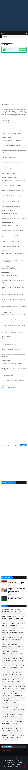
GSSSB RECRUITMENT (6, 646)
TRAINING (16, 728)
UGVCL (21, 728)
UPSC (22, 730)
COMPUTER (4, 623)
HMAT (7, 651)
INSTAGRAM (14, 660)
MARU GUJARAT (18, 674)
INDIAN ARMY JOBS (6, 658)
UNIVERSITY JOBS (15, 730)
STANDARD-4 (5, 716)
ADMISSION (17, 609)
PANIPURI (4, 688)
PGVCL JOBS (17, 688)
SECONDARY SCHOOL (15, 702)
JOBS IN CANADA (5, 670)
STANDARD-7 (5, 719)
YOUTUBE (22, 735)
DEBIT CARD (4, 630)
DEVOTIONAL (12, 630)
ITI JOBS (3, 667)
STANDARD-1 (5, 712)
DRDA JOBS (21, 632)
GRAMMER (4, 644)
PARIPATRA (10, 688)
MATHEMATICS (11, 677)
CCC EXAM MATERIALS (19, 760)
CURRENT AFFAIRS (6, 628)
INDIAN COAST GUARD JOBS (18, 658)
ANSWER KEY (22, 614)
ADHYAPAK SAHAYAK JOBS (7, 609)
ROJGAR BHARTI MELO (11, 698)
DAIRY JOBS (14, 628)
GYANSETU (15, 649)
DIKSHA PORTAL (13, 632)
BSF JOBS (22, 616)
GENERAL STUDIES (6, 639)
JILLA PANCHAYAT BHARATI (13, 667)
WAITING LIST (5, 735)
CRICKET (23, 623)
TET (14, 726)
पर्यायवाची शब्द (11, 737)
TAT (8, 721)
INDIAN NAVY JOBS (6, 660)
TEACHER (12, 721)
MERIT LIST (4, 679)
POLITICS (4, 691)
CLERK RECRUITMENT (12, 621)
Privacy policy (11, 764)
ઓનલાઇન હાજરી (13, 740)
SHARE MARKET (21, 705)
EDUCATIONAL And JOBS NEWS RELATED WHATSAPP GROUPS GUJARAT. (15, 598)
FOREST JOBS (19, 637)
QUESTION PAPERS (6, 695)
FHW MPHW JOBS (11, 637)
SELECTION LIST (5, 705)
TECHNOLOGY (15, 723)
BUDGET (4, 618)
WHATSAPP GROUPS (14, 735)
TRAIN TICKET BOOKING (7, 728)
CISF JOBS (4, 621)
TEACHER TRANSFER (6, 723)
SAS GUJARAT (5, 700)
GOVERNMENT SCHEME (7, 642)
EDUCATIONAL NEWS (13, 635)
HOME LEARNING (14, 651)
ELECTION (21, 635)
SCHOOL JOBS (16, 700)
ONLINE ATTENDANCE (20, 686)
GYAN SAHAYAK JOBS (6, 649)
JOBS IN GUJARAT (5, 672)
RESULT (3, 698)
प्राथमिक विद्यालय (5, 740)
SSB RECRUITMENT (14, 707)
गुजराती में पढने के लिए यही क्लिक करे (8, 387)
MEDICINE (22, 677)
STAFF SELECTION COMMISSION (18, 709)
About (13, 758)
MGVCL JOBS (15, 679)
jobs (21, 667)
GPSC (15, 642)
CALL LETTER (16, 618)
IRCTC (17, 665)
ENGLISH (4, 637)
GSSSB (20, 644)
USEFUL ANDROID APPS (9, 760)
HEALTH (21, 649)
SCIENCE (22, 700)
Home (2, 41)
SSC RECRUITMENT (6, 709)
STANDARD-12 (5, 714)
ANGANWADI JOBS (14, 614)
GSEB (9, 644)
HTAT (12, 653)
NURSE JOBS (21, 684)
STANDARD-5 (12, 716)
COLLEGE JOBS (22, 621)
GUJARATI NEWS (9, 762)
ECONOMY (4, 635)
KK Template (9, 766)
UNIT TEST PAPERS (6, 730)
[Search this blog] (9, 446)
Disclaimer (18, 764)
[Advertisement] (14, 16)
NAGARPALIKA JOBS (16, 681)
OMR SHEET (4, 686)
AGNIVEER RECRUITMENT (7, 611)
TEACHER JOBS (19, 721)
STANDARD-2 (13, 714)
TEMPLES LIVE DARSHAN (7, 726)
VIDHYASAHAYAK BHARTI (18, 733)
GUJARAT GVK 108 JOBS (18, 646)
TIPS (18, 726)
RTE (19, 698)
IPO (13, 665)
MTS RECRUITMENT (6, 681)
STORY (3, 721)
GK (23, 639)
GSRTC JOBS (14, 644)
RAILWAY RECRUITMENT (17, 695)
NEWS (6, 41)
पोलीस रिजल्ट (18, 737)
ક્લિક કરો (22, 49)
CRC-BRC (18, 623)
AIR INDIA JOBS (17, 611)
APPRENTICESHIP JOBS (6, 616)
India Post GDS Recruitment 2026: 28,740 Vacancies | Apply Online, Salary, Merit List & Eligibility (16, 582)
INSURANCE (21, 660)
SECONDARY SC (5, 702)
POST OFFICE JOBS (11, 691)
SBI (10, 700)
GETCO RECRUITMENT (16, 639)
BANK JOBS (15, 616)
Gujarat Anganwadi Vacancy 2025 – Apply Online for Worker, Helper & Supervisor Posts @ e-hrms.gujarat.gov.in (16, 590)
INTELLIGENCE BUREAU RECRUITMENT (10, 663)
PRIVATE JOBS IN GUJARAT (7, 693)
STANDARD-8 (12, 719)
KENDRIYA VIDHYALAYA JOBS (17, 672)
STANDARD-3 (20, 714)
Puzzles (16, 693)
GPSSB (19, 642)
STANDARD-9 (20, 719)
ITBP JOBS (22, 665)
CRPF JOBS (4, 625)
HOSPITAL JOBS (5, 653)
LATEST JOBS (4, 674)
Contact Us (18, 758)
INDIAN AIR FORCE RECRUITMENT (9, 656)
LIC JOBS (11, 674)
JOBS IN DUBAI (14, 670)
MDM (17, 677)
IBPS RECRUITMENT (19, 653)
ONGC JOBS (11, 686)
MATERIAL (4, 677)
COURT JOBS (11, 623)
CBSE (22, 618)
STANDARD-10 (13, 712)
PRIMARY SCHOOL (21, 691)
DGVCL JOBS (19, 630)
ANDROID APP (5, 614)
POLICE (22, 688)
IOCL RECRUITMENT (6, 665)
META (9, 679)
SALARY (23, 698)
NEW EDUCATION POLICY (7, 684)
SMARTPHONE (5, 707)
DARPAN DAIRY (21, 628)
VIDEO (10, 733)
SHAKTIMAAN (13, 705)
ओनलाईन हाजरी (5, 737)
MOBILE (21, 679)
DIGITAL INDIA (5, 632)
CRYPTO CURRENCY (12, 625)
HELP (3, 651)
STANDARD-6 (20, 716)
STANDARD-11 (21, 712)
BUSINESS (10, 618)
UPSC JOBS (4, 733)
